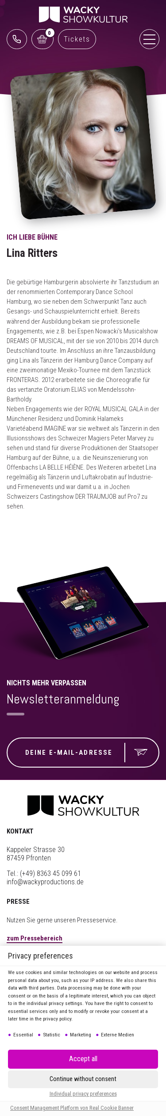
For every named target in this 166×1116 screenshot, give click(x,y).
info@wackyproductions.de (45, 882)
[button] (83, 1079)
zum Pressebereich (34, 938)
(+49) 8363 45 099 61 (50, 873)
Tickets (77, 38)
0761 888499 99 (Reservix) (17, 39)
